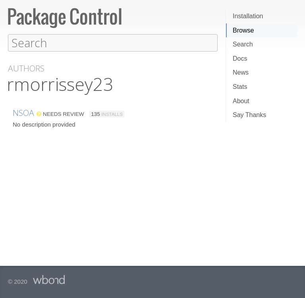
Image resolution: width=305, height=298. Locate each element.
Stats (240, 86)
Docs (240, 58)
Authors (26, 68)
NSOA (23, 112)
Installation (248, 16)
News (241, 72)
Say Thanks (249, 115)
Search (243, 44)
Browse (243, 30)
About (241, 101)
